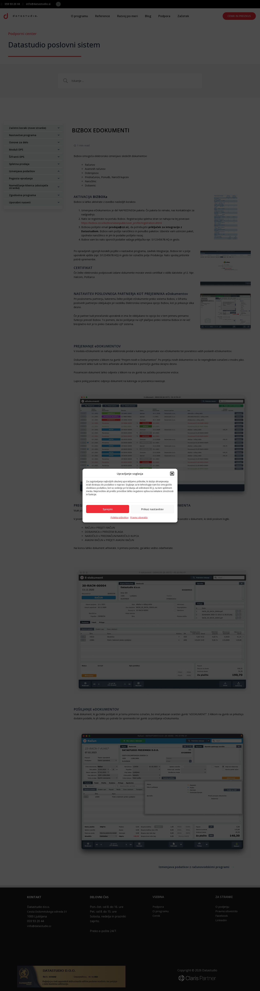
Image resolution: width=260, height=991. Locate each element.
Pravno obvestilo (139, 517)
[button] (172, 473)
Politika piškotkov (120, 517)
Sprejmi (108, 509)
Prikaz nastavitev (152, 509)
